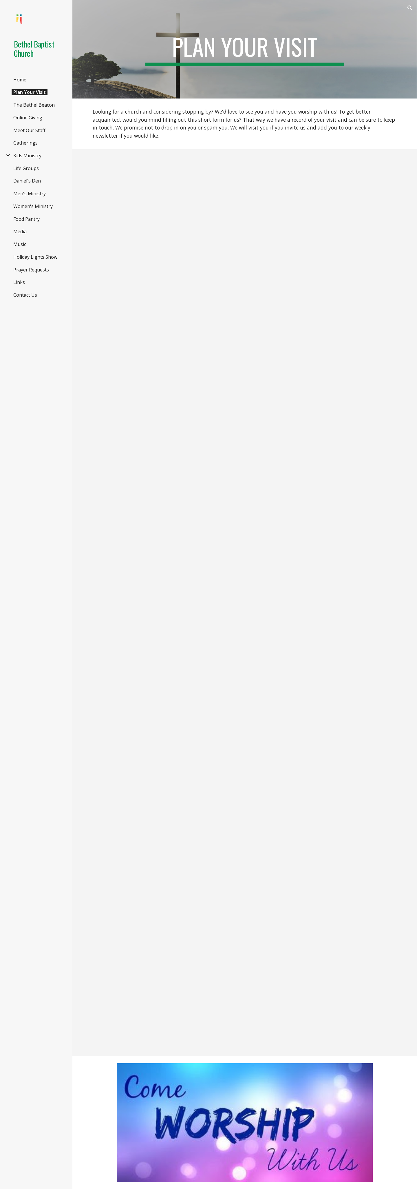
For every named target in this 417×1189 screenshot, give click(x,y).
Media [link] (20, 231)
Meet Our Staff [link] (29, 130)
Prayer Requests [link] (31, 270)
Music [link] (19, 244)
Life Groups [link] (26, 168)
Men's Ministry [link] (29, 193)
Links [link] (19, 282)
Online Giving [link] (27, 117)
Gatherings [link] (25, 143)
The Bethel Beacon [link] (34, 105)
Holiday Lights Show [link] (35, 257)
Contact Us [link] (25, 295)
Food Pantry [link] (26, 219)
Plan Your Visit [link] (29, 92)
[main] (244, 49)
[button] (410, 8)
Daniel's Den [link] (27, 181)
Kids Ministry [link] (27, 155)
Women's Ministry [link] (33, 206)
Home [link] (19, 79)
